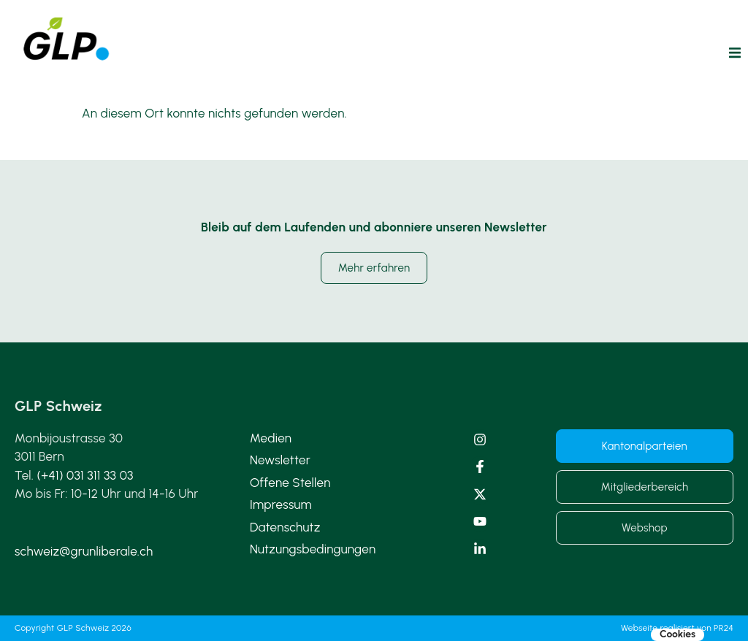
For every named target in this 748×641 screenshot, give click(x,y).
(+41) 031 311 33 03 (85, 475)
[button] (735, 52)
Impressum (281, 504)
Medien (270, 438)
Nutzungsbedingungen (313, 549)
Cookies (677, 634)
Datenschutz (285, 527)
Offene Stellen (290, 482)
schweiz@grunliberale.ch (84, 551)
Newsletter (280, 460)
